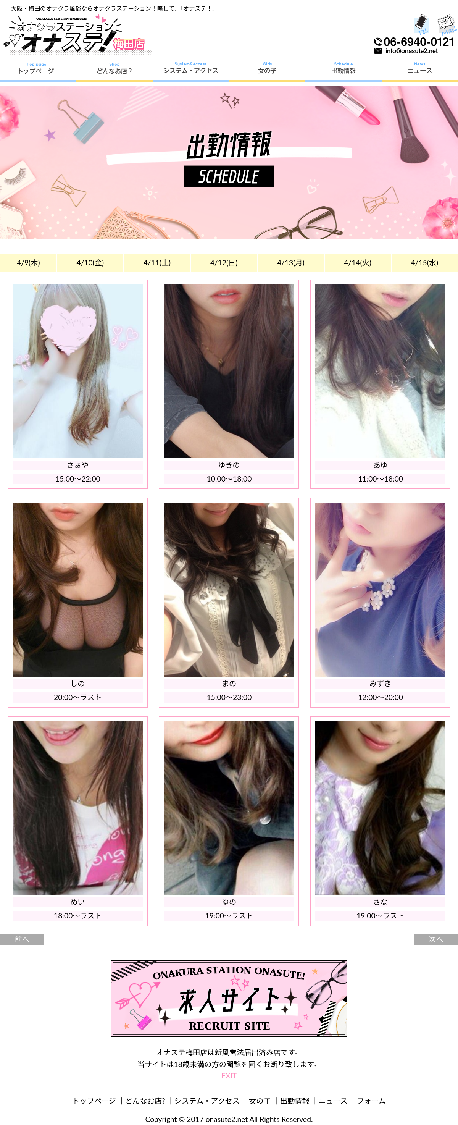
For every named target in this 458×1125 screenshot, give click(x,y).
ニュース (333, 1100)
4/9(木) (28, 262)
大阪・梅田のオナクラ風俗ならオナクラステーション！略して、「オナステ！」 (114, 8)
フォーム (371, 1100)
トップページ (94, 1100)
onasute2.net (227, 1119)
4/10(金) (90, 262)
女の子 (260, 1100)
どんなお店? (145, 1100)
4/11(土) (157, 262)
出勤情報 (295, 1100)
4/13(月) (291, 262)
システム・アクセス (207, 1100)
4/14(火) (357, 262)
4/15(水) (425, 262)
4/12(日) (224, 262)
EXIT (229, 1075)
